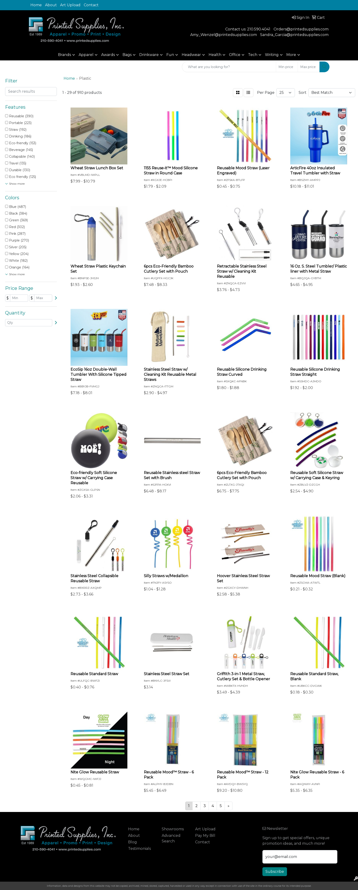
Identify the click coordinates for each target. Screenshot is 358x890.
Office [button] (234, 54)
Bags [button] (127, 54)
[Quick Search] (229, 67)
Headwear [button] (191, 54)
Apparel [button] (86, 54)
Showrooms (173, 829)
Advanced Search (171, 838)
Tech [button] (252, 54)
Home (36, 5)
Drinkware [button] (149, 54)
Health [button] (215, 54)
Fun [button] (170, 54)
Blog (132, 842)
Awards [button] (108, 54)
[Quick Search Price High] (309, 67)
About (51, 5)
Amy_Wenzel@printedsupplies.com (223, 35)
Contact (91, 5)
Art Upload (70, 5)
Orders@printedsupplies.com (301, 29)
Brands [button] (64, 54)
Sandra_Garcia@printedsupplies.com (294, 35)
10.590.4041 (259, 29)
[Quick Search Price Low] (287, 67)
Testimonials (139, 848)
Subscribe (274, 871)
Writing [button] (272, 54)
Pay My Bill (205, 835)
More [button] (291, 54)
